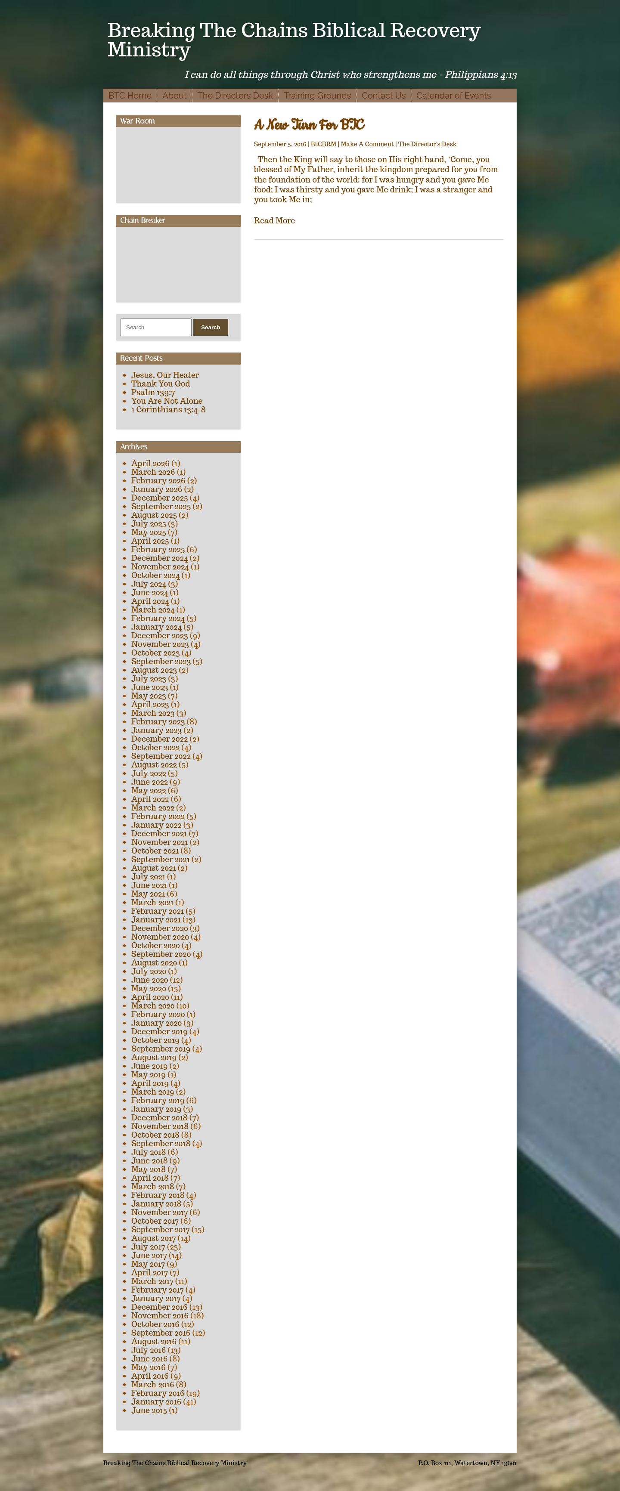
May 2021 (148, 894)
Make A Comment (367, 144)
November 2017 (159, 1212)
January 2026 (156, 489)
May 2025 (148, 532)
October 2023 (155, 653)
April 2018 (150, 1178)
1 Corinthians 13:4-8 (168, 410)
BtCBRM (324, 144)
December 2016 (159, 1307)
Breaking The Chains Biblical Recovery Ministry (294, 39)
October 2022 (155, 747)
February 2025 (158, 549)
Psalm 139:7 (153, 392)
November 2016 (160, 1316)
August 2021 (153, 868)
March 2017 (152, 1281)
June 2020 (149, 980)
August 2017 (153, 1238)
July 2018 (148, 1152)
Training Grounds (317, 95)
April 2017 (149, 1273)
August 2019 (154, 1057)
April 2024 (150, 601)
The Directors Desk (235, 95)
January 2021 (156, 920)
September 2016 (161, 1333)
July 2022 (148, 773)
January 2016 (156, 1402)
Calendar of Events (453, 95)
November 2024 (160, 567)
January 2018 (156, 1204)
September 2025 (161, 506)
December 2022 (159, 739)
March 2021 (152, 902)
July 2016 (148, 1350)
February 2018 (158, 1195)
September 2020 (161, 954)
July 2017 (148, 1247)
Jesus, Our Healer (165, 375)
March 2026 (153, 472)
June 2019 (149, 1066)
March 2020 (153, 1006)
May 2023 (148, 696)
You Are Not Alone (167, 401)
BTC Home (130, 95)
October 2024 (155, 575)
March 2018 (152, 1186)
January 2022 (156, 825)
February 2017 (157, 1290)
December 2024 (159, 558)
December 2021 (159, 833)
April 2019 (150, 1083)
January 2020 (156, 1023)
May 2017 (148, 1264)
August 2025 (154, 515)
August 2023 (154, 670)
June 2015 (149, 1410)
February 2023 (158, 722)
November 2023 (160, 644)
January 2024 (156, 627)
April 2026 (150, 463)
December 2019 (159, 1031)
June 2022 (149, 782)
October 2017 (155, 1221)
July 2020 (148, 971)
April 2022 (150, 799)
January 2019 (156, 1109)
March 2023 (153, 713)
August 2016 (154, 1341)
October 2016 (155, 1324)
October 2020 (155, 945)
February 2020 (158, 1014)
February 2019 (158, 1100)
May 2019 (148, 1075)
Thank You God (160, 384)
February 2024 (158, 618)
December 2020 (159, 928)
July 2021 (148, 877)
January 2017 (156, 1298)
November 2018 (160, 1126)
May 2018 (148, 1169)
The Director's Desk (427, 144)
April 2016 (150, 1376)
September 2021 (160, 859)
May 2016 (148, 1367)
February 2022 (158, 816)
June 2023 (149, 687)
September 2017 (160, 1229)
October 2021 (155, 851)
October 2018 (155, 1135)
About (174, 95)
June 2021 (149, 885)
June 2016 (149, 1359)
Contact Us (384, 95)
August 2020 (154, 963)
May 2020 (148, 988)
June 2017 (149, 1255)
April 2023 (150, 704)
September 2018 (160, 1143)
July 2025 (148, 524)
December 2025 (159, 498)
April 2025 (150, 541)
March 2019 (152, 1092)
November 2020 (160, 937)
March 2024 (152, 610)
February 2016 (158, 1393)
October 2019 (155, 1040)
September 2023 (161, 661)
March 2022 (152, 808)
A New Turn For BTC (308, 125)
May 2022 (148, 790)
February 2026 (158, 481)
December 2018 (159, 1118)
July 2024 (148, 584)
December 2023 (159, 635)
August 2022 (154, 765)
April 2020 (150, 997)
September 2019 (160, 1049)
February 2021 (157, 911)
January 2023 (156, 730)
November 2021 (159, 842)
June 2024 (149, 592)
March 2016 (152, 1384)
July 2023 (148, 679)
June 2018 (149, 1161)
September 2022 (161, 756)
